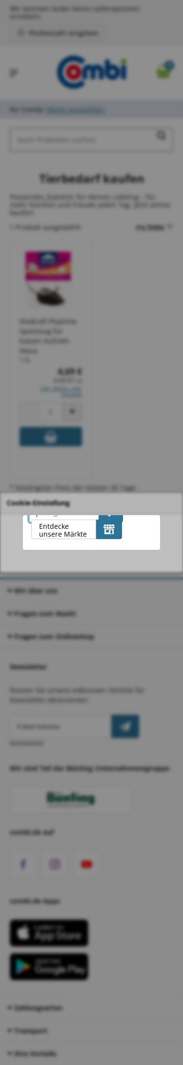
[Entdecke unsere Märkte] (109, 529)
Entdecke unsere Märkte (63, 530)
